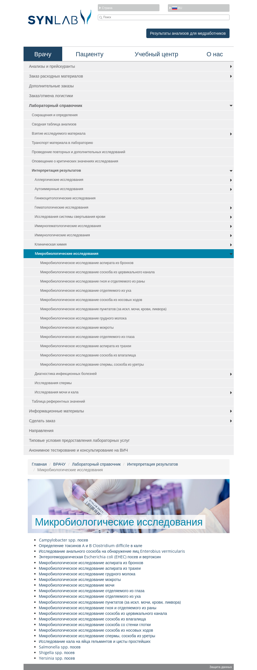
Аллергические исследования (59, 179)
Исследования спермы (53, 382)
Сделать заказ (42, 420)
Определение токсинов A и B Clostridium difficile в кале (90, 545)
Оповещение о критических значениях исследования (75, 161)
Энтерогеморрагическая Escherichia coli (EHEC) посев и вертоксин (100, 556)
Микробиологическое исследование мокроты (77, 327)
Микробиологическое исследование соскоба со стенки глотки (95, 624)
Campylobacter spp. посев (63, 540)
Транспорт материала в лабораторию (62, 142)
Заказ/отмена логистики (51, 95)
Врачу (42, 54)
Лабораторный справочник (55, 105)
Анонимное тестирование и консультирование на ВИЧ (78, 450)
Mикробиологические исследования (67, 253)
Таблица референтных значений (58, 401)
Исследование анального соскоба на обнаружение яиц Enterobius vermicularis (112, 551)
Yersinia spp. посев (57, 658)
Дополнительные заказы (51, 85)
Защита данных (220, 667)
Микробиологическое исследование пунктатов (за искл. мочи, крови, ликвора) (103, 309)
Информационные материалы (56, 411)
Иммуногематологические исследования (68, 225)
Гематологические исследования (62, 207)
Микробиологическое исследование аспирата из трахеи (85, 346)
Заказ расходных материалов (56, 76)
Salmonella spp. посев (60, 647)
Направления (41, 430)
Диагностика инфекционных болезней (66, 373)
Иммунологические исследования (62, 235)
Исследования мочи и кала (57, 392)
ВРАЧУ (59, 464)
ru (175, 8)
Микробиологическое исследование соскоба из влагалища (88, 355)
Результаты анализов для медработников (188, 33)
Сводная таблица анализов (54, 124)
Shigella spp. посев (57, 652)
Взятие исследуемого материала (58, 133)
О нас (215, 54)
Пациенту (89, 54)
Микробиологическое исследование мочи (77, 585)
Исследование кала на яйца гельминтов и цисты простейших (95, 641)
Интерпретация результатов (56, 170)
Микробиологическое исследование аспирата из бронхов (87, 262)
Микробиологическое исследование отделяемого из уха (85, 290)
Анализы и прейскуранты (52, 66)
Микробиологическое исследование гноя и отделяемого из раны (92, 281)
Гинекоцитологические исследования (65, 198)
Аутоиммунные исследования (59, 188)
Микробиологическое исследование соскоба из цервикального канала (97, 272)
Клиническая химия (51, 244)
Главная (39, 464)
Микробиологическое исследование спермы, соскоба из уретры (92, 364)
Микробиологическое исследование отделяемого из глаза (87, 336)
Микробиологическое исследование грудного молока (83, 318)
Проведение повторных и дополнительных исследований (78, 152)
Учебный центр (156, 54)
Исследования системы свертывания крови (70, 216)
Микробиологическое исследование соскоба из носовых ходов (91, 299)
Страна (105, 8)
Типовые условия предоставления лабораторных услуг (79, 440)
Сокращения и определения (55, 115)
